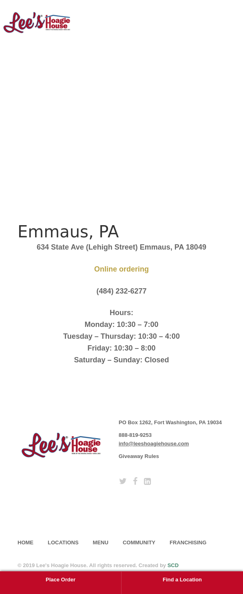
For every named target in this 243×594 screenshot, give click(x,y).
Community (139, 542)
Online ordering (121, 269)
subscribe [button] (50, 512)
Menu (100, 542)
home (25, 542)
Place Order (60, 579)
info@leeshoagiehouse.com (154, 444)
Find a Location (182, 579)
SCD (173, 565)
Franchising (188, 542)
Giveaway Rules (139, 456)
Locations (63, 542)
